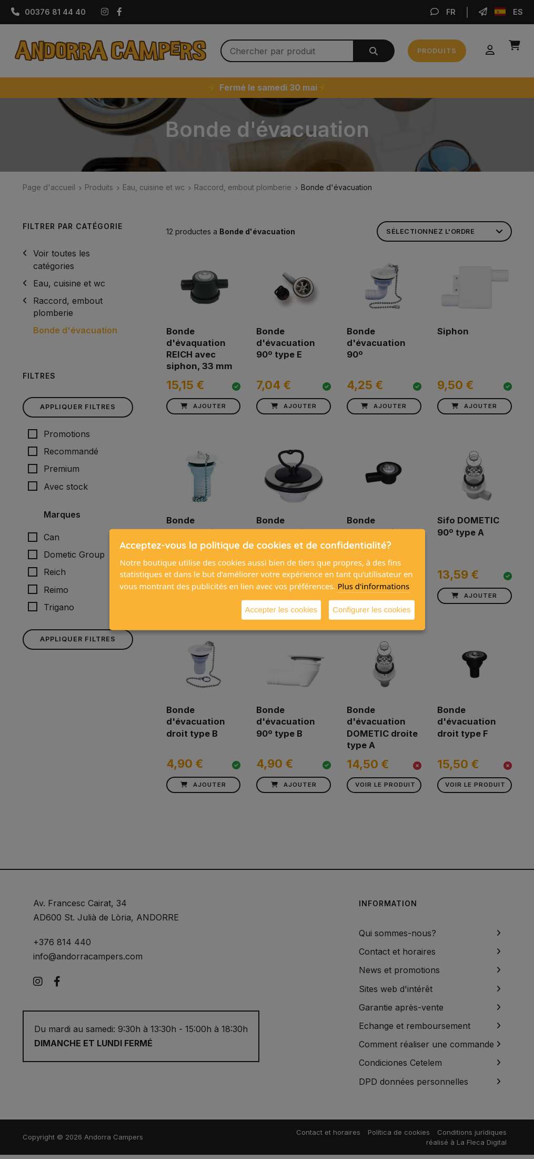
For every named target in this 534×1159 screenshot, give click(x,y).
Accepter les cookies (281, 609)
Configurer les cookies (371, 609)
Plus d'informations (373, 585)
